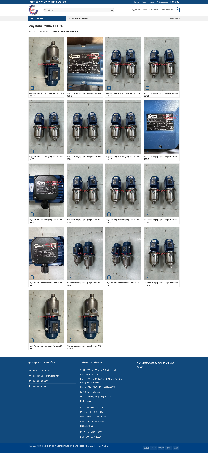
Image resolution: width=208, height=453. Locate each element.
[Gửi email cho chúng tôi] (178, 2)
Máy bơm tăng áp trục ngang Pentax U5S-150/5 (161, 157)
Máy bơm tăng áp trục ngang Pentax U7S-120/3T (122, 284)
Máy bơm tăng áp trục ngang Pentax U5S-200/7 (161, 221)
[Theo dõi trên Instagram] (173, 2)
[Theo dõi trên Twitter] (176, 2)
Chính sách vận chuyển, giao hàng (44, 376)
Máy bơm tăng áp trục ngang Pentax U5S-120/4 (84, 157)
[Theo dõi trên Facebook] (171, 2)
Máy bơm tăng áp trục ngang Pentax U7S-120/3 (84, 284)
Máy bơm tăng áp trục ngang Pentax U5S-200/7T (46, 284)
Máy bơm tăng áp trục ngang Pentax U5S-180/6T (122, 221)
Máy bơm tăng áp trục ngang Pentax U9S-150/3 (46, 347)
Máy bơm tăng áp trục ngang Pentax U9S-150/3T (84, 347)
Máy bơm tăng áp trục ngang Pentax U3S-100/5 (84, 94)
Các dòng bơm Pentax (79, 18)
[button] (162, 2)
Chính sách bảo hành (38, 381)
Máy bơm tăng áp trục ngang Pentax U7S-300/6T (161, 284)
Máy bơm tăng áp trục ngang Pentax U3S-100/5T (122, 94)
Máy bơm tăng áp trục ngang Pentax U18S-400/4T (46, 94)
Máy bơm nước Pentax (39, 31)
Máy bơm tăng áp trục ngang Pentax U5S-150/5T (46, 221)
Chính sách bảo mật (37, 386)
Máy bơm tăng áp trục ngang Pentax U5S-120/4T (122, 157)
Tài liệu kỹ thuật (140, 2)
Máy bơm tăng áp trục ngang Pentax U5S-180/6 (84, 221)
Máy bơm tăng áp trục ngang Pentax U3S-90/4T (46, 157)
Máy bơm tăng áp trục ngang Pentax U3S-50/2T (161, 94)
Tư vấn (151, 2)
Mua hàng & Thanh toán (39, 370)
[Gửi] (111, 10)
